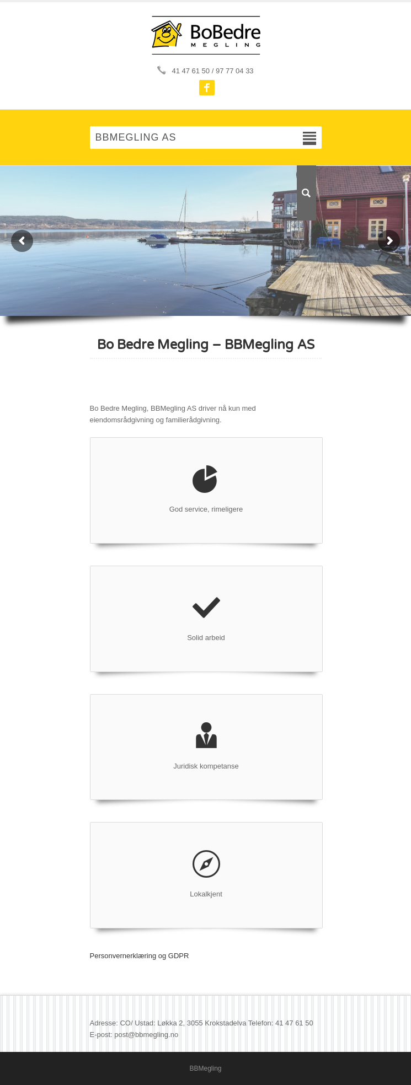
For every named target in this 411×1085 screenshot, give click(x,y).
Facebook (207, 87)
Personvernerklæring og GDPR (139, 956)
